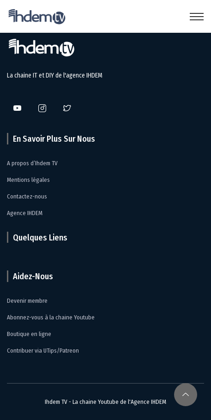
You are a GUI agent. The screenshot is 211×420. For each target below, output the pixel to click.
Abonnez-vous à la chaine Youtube (51, 317)
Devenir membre (27, 300)
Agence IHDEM (24, 213)
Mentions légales (28, 179)
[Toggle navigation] (196, 16)
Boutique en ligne (29, 333)
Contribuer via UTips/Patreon (43, 350)
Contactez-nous (27, 196)
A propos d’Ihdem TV (32, 163)
